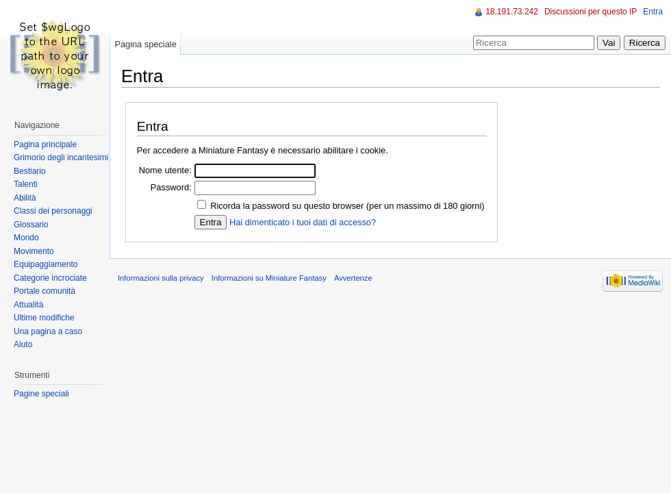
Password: (171, 187)
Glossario (31, 224)
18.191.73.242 (511, 11)
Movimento (34, 251)
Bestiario (30, 171)
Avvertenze (353, 278)
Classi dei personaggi (53, 211)
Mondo (26, 237)
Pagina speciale (145, 44)
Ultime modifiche (44, 318)
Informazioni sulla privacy (161, 278)
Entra (653, 11)
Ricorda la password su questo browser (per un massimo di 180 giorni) (347, 206)
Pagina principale (45, 144)
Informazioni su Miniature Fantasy (269, 278)
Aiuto (23, 344)
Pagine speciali (41, 394)
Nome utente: (165, 170)
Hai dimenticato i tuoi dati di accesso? (302, 222)
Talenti (26, 184)
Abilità (25, 198)
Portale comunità (44, 291)
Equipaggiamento (45, 264)
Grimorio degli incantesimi (61, 157)
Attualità (28, 304)
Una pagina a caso (48, 331)
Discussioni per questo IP (590, 11)
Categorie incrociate (50, 278)
